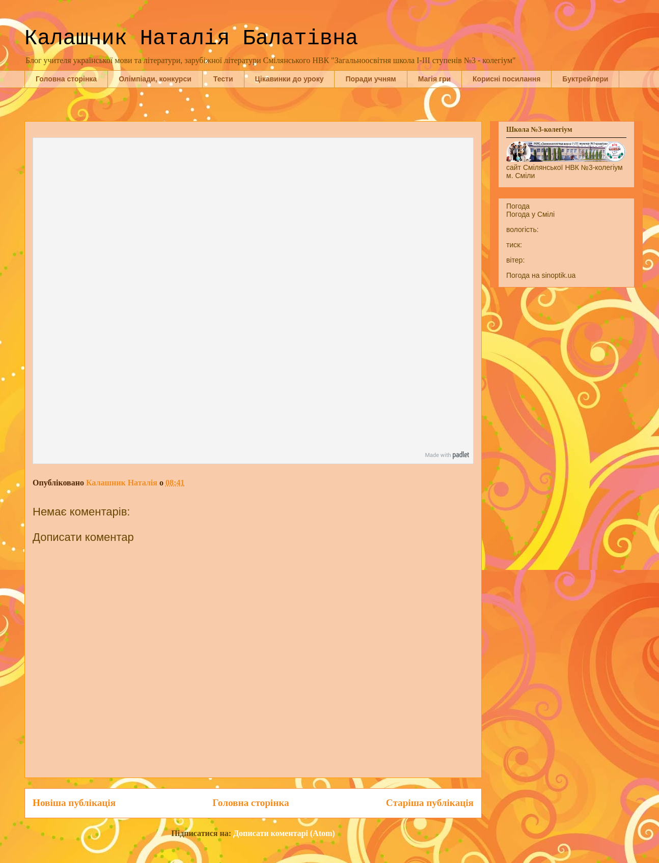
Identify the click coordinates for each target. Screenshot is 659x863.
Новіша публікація (74, 802)
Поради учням (370, 79)
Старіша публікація (430, 802)
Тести (223, 79)
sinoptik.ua (558, 275)
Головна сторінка (66, 79)
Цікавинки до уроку (289, 79)
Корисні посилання (506, 79)
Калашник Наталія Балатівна (191, 38)
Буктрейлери (585, 79)
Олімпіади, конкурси (155, 79)
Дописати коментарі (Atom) (284, 833)
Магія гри (434, 79)
